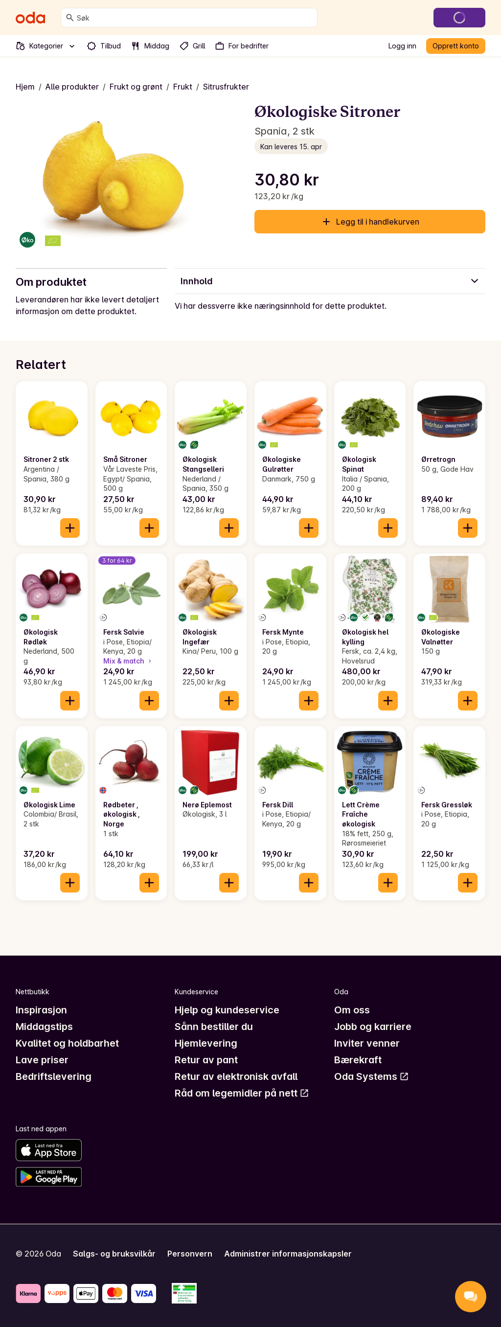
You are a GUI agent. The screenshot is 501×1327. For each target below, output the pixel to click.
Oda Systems (371, 1076)
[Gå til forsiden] (30, 17)
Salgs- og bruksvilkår (114, 1253)
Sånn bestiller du (214, 1026)
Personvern (189, 1253)
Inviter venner (367, 1043)
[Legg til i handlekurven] (70, 528)
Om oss (352, 1010)
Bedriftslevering (53, 1076)
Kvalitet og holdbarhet (67, 1043)
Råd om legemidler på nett (242, 1093)
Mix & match (128, 661)
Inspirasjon (41, 1010)
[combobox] (195, 17)
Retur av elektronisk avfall (236, 1076)
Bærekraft (358, 1060)
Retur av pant (206, 1060)
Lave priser (42, 1060)
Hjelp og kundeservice (227, 1010)
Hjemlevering (206, 1043)
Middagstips (44, 1026)
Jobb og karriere (372, 1026)
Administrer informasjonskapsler (288, 1253)
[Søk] (70, 18)
